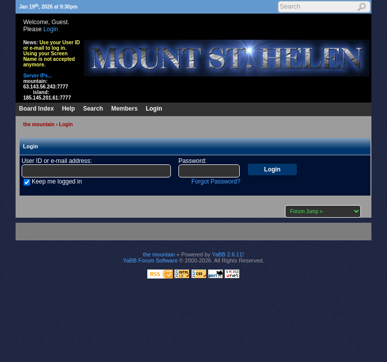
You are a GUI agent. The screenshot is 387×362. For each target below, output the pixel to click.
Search (93, 108)
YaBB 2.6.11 (227, 254)
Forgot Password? (215, 181)
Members (124, 108)
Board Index (36, 108)
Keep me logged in (57, 181)
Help (68, 108)
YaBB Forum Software (150, 260)
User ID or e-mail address (56, 160)
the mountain (39, 124)
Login (50, 29)
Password (191, 160)
